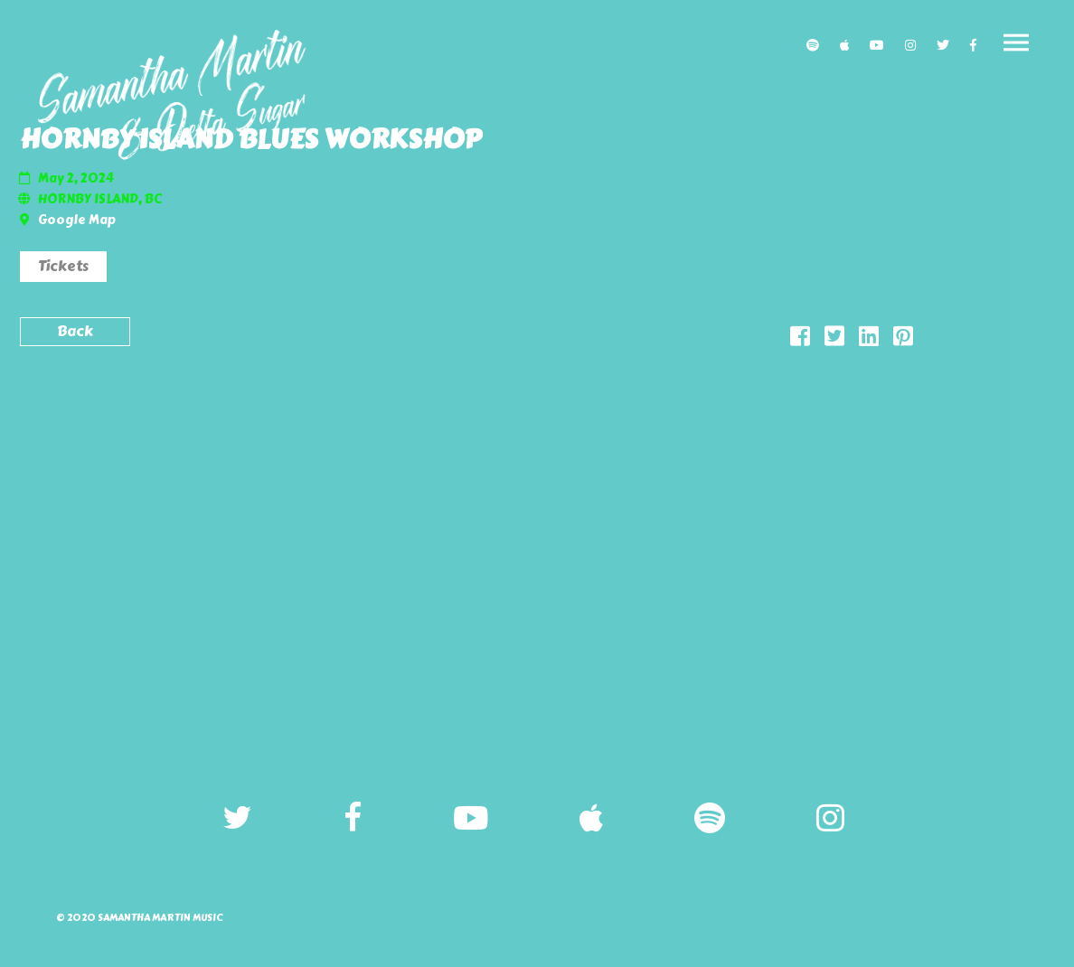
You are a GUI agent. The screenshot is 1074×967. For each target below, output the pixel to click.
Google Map (77, 220)
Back (75, 331)
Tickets (63, 266)
